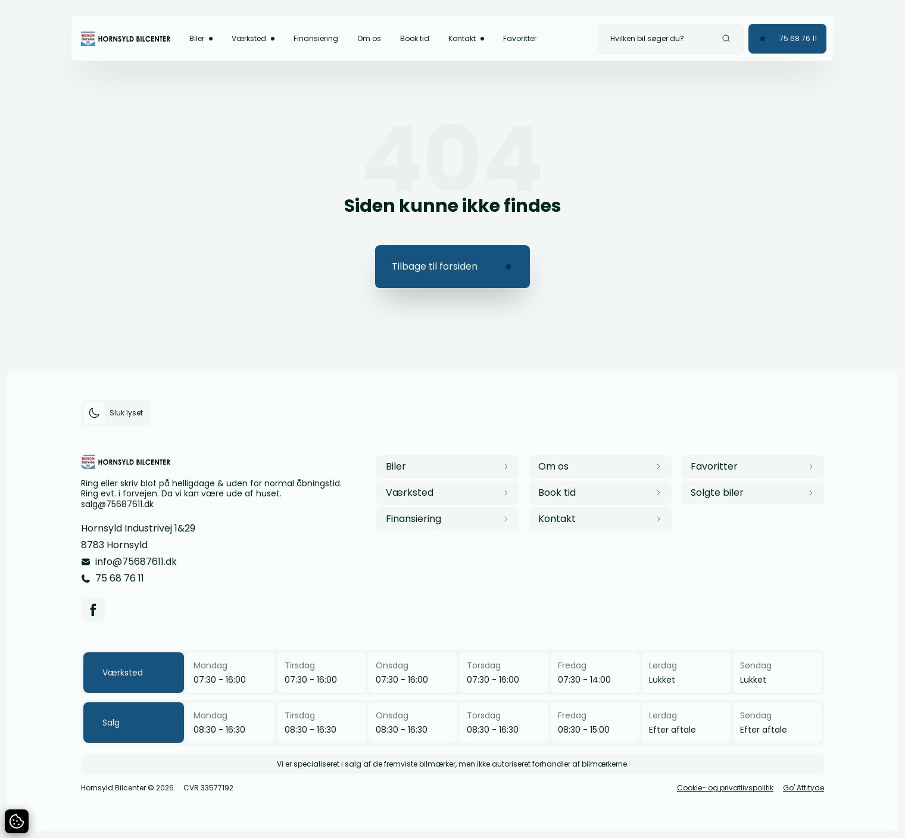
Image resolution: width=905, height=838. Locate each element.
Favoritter (519, 38)
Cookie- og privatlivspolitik (725, 788)
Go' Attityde (803, 788)
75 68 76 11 (119, 578)
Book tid (414, 38)
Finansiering (316, 38)
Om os (369, 38)
